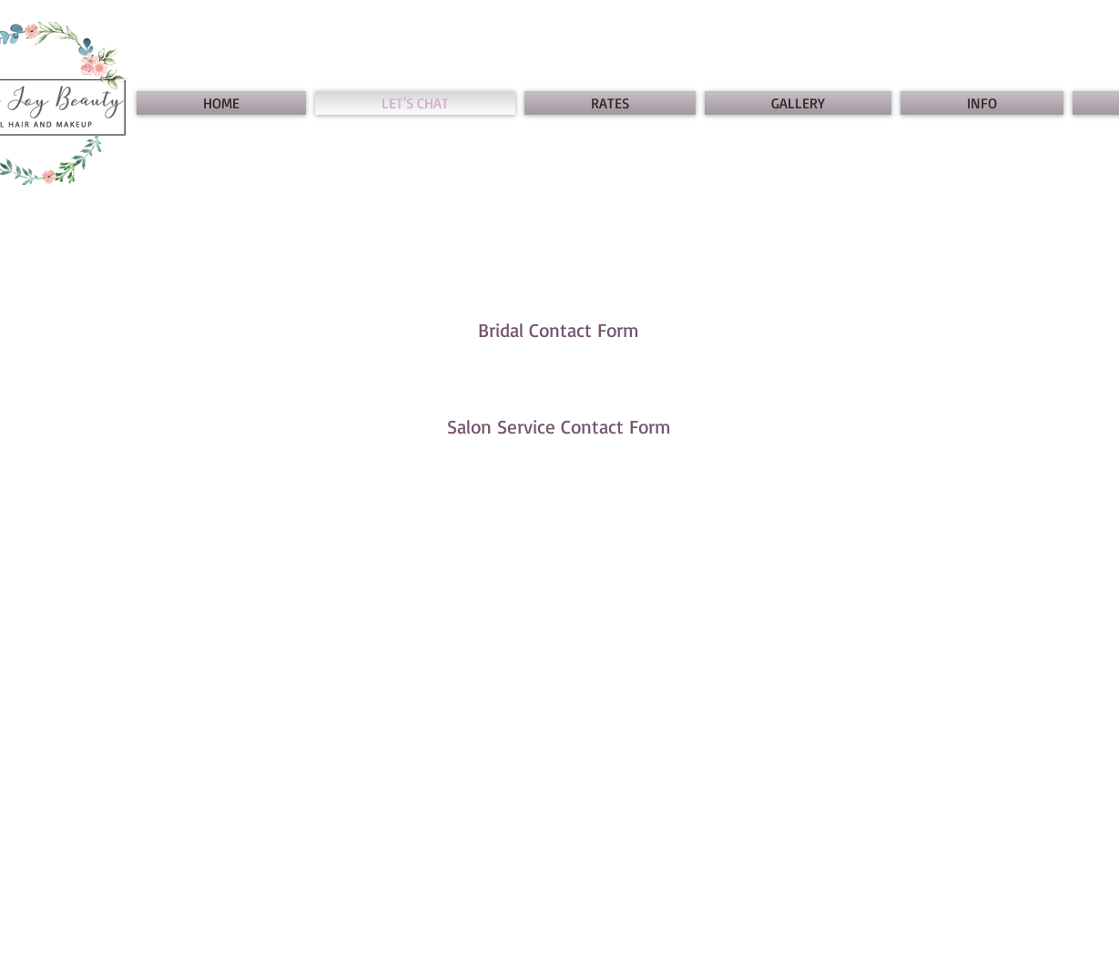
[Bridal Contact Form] (559, 330)
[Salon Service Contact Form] (559, 427)
